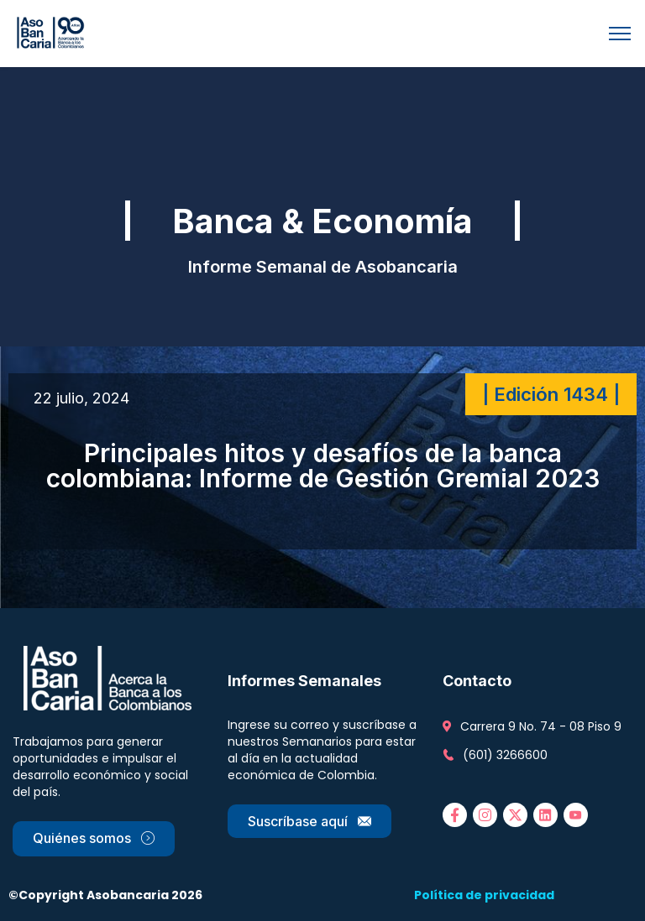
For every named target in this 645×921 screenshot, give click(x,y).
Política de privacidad (484, 895)
